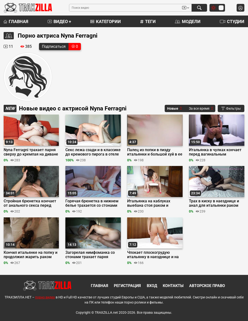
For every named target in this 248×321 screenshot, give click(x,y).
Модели (188, 21)
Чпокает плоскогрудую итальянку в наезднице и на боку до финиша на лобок (153, 254)
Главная (16, 21)
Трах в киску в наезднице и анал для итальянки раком (214, 203)
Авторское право (207, 285)
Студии (232, 21)
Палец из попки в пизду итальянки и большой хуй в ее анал (154, 152)
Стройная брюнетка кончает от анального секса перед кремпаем (30, 203)
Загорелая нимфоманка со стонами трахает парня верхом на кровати (90, 254)
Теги (148, 21)
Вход (152, 285)
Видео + (59, 21)
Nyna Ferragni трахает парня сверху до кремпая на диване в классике (31, 152)
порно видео (45, 297)
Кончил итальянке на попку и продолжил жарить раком (30, 254)
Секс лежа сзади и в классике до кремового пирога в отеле (93, 152)
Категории (105, 21)
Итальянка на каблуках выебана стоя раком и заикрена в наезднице (148, 203)
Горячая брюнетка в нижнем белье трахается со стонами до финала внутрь (91, 203)
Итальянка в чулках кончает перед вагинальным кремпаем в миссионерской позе (215, 152)
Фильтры (231, 108)
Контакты (173, 285)
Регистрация (127, 285)
